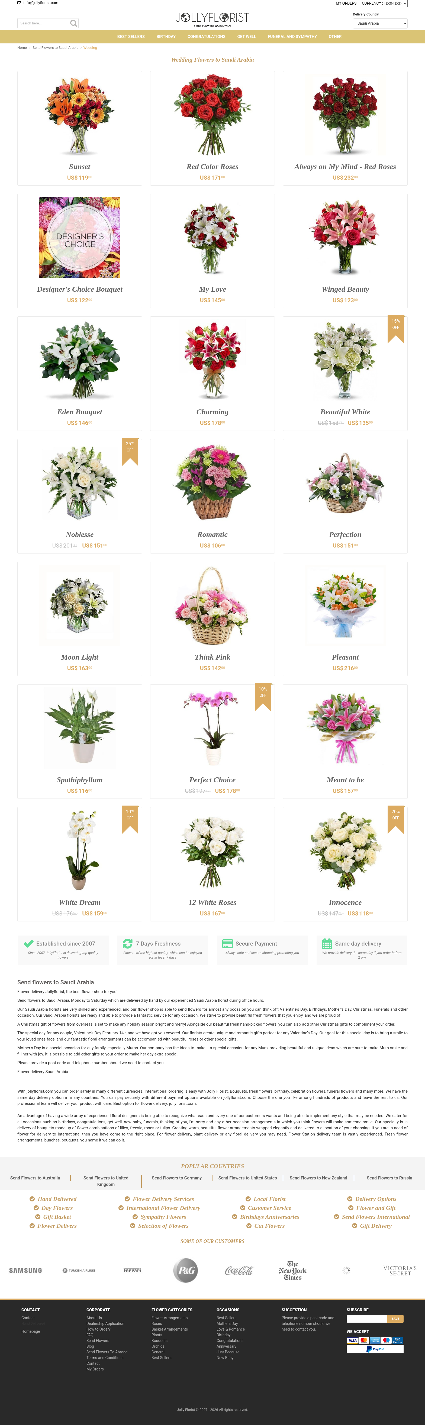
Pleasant (345, 657)
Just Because (228, 1352)
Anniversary (226, 1346)
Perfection (345, 534)
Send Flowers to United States (247, 1178)
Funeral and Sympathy (292, 36)
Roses (157, 1323)
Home (22, 48)
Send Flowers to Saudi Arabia (56, 48)
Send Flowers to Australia (35, 1178)
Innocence (345, 902)
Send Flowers (97, 1340)
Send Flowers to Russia (390, 1178)
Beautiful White (345, 412)
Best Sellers (131, 36)
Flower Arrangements (170, 1318)
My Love (212, 289)
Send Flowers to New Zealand (318, 1178)
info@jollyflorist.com (37, 3)
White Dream (80, 902)
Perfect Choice (212, 779)
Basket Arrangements (170, 1329)
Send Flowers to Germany (177, 1178)
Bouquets (160, 1340)
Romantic (212, 534)
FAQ (89, 1335)
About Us (94, 1318)
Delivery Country (366, 14)
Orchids (158, 1346)
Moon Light (79, 657)
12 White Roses (213, 902)
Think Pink (212, 657)
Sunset (79, 166)
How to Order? (98, 1329)
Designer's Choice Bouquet (80, 289)
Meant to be (345, 779)
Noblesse (80, 534)
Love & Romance (231, 1329)
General (158, 1352)
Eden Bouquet (79, 412)
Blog (90, 1346)
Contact (28, 1318)
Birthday (166, 36)
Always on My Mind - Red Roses (345, 166)
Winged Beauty (345, 289)
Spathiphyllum (80, 779)
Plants (157, 1335)
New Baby (225, 1358)
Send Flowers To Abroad (106, 1352)
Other (335, 36)
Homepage (30, 1331)
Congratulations (207, 36)
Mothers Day (227, 1323)
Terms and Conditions (105, 1358)
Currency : (372, 3)
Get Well (246, 36)
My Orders (346, 3)
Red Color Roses (212, 166)
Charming (212, 412)
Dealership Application (105, 1323)
